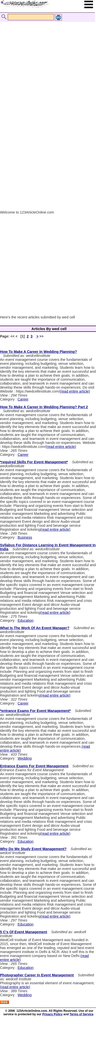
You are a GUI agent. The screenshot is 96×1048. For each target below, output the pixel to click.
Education (25, 620)
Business (24, 537)
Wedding (24, 758)
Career (22, 399)
